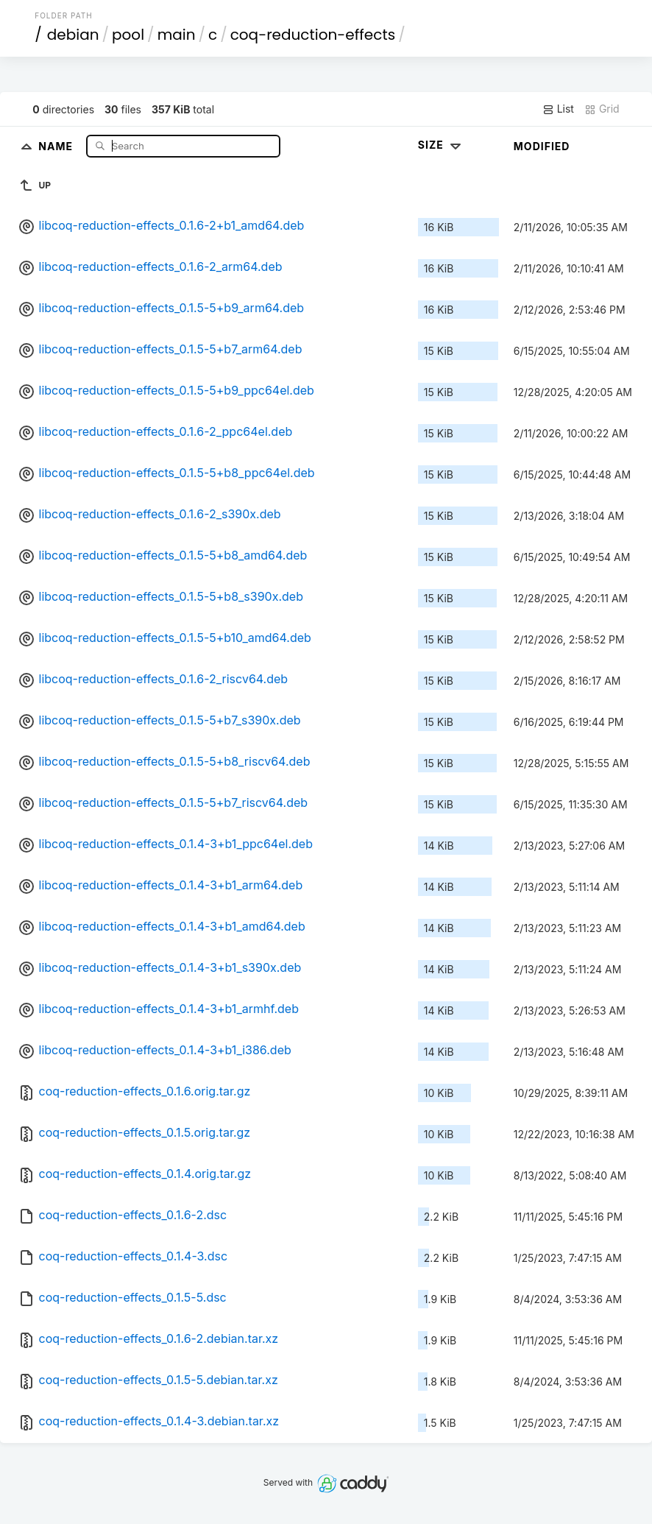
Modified (542, 146)
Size (441, 144)
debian (73, 34)
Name (57, 145)
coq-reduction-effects (312, 34)
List (558, 109)
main (176, 34)
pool (128, 34)
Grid (602, 109)
